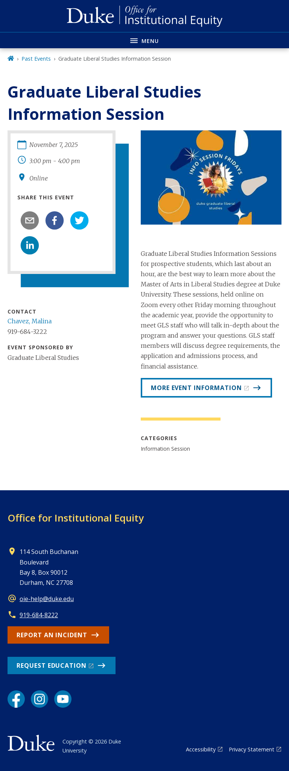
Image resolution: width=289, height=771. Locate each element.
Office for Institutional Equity (76, 518)
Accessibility (201, 749)
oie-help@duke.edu (47, 599)
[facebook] (54, 220)
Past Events (36, 58)
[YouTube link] (62, 699)
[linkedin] (29, 245)
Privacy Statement (251, 749)
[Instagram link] (39, 699)
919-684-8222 (39, 615)
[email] (29, 220)
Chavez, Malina (30, 321)
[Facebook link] (16, 699)
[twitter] (79, 220)
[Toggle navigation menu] (144, 40)
